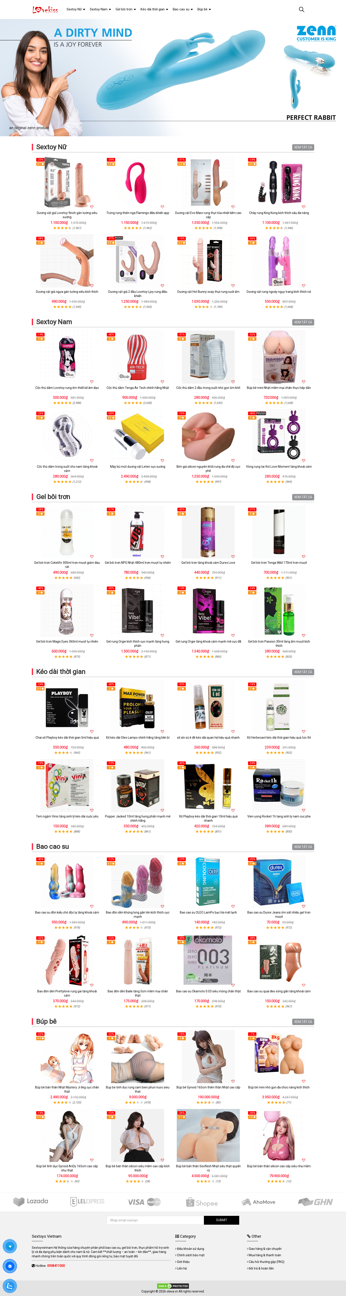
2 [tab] (174, 131)
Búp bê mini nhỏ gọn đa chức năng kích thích (279, 1087)
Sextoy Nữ (51, 147)
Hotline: (50, 1266)
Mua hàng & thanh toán (265, 1255)
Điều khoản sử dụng (190, 1249)
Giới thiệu (183, 1262)
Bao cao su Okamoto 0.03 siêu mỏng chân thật (208, 991)
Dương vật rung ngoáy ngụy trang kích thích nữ (279, 291)
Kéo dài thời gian (60, 671)
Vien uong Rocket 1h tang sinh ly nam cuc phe (279, 816)
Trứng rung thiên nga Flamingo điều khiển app (137, 213)
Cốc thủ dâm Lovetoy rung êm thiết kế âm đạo (67, 388)
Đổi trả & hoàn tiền (261, 1268)
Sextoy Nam (54, 322)
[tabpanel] (173, 77)
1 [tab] (171, 131)
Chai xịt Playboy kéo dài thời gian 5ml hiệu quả (67, 737)
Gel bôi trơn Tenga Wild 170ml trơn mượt (279, 562)
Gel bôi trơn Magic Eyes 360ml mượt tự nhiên (67, 641)
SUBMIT (221, 1220)
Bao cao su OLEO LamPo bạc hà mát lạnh (208, 912)
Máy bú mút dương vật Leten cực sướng (137, 466)
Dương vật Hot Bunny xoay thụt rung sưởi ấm (208, 291)
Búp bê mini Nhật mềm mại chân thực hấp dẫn (279, 388)
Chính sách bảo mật (191, 1255)
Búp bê (46, 1021)
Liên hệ (182, 1268)
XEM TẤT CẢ (303, 147)
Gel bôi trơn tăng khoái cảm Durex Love (208, 562)
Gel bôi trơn (53, 497)
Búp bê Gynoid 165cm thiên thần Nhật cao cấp (208, 1087)
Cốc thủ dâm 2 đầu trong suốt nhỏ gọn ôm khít (208, 388)
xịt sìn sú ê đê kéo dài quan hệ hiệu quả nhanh (208, 737)
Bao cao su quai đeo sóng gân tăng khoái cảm (279, 991)
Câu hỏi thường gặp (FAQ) (266, 1262)
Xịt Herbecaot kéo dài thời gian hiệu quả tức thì (279, 737)
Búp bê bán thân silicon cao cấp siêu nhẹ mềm (279, 1166)
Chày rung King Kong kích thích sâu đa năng (279, 213)
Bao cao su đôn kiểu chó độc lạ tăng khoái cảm (67, 912)
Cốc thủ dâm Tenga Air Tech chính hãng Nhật (138, 388)
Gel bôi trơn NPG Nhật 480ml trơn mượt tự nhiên (138, 562)
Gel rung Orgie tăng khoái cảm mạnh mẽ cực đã (208, 641)
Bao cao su (52, 846)
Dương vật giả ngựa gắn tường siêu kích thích (67, 291)
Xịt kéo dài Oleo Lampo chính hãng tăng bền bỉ (137, 737)
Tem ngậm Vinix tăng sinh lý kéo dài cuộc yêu (67, 816)
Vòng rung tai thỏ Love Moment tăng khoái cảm (279, 466)
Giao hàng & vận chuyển (265, 1249)
